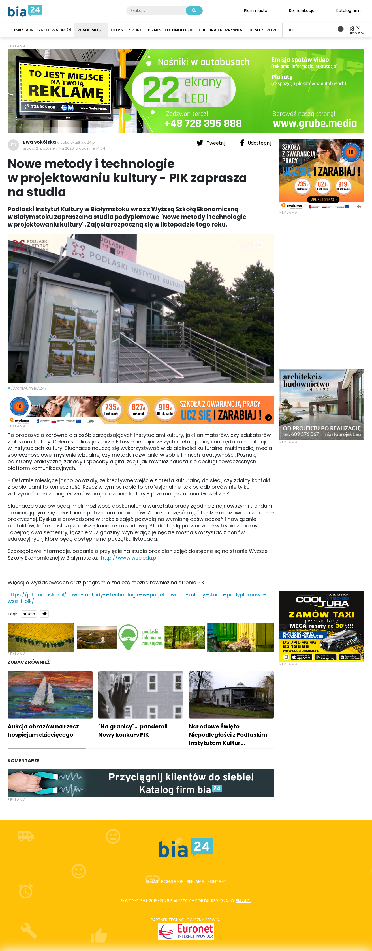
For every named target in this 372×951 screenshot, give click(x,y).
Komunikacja (302, 10)
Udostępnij (255, 142)
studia (29, 614)
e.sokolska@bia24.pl (76, 142)
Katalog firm (348, 10)
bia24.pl (243, 900)
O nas (152, 881)
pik (44, 614)
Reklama (195, 881)
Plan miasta (255, 10)
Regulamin (172, 881)
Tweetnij (211, 142)
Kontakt (216, 881)
